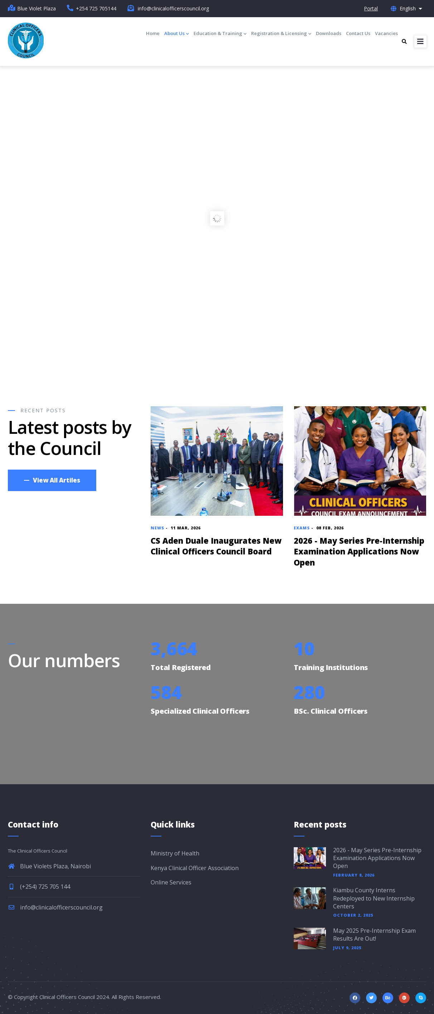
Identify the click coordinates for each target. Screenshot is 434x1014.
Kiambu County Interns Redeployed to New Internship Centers (374, 898)
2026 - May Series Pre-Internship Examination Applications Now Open (377, 858)
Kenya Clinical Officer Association (195, 868)
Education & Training (220, 34)
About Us (176, 34)
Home (153, 33)
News (157, 527)
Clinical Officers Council (67, 996)
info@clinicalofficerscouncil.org (55, 907)
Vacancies (386, 33)
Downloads (328, 33)
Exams (302, 527)
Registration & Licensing (281, 34)
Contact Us (358, 33)
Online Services (171, 882)
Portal (371, 8)
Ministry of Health (175, 853)
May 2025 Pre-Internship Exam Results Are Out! (374, 934)
